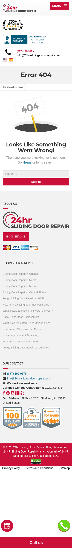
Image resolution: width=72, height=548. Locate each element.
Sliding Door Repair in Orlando (21, 273)
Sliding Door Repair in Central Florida (25, 292)
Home (27, 162)
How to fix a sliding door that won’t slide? (27, 304)
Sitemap (64, 468)
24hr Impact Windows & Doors (21, 341)
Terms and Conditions (39, 468)
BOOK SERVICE (15, 236)
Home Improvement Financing (20, 335)
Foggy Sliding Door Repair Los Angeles (26, 347)
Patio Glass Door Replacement (21, 316)
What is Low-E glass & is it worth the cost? (28, 310)
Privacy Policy (11, 468)
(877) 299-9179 (16, 373)
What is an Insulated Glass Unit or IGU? (26, 322)
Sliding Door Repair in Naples (20, 279)
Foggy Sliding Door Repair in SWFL (24, 298)
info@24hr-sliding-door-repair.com (38, 55)
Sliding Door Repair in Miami (19, 286)
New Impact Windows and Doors (22, 329)
